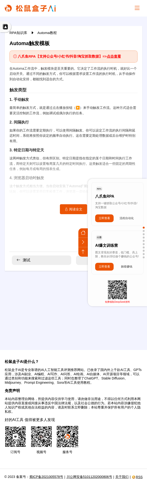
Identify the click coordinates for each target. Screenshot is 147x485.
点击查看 (114, 56)
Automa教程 (47, 33)
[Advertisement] (73, 307)
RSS (137, 477)
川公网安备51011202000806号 (89, 477)
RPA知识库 (18, 33)
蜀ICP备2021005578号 (46, 477)
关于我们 (122, 477)
